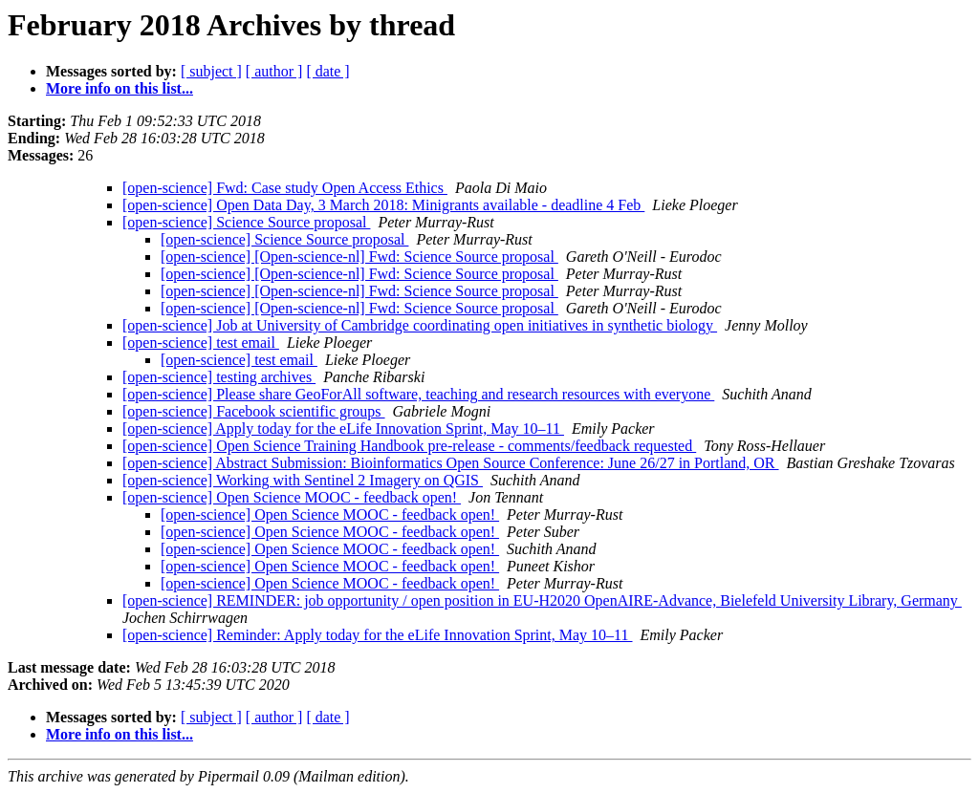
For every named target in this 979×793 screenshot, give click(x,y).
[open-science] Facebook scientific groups (253, 411)
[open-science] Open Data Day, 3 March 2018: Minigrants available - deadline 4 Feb (383, 205)
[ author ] (274, 71)
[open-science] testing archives (218, 377)
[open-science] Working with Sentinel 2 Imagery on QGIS (302, 480)
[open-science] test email (200, 342)
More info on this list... (119, 88)
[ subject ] (211, 71)
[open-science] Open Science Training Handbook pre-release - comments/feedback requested (409, 446)
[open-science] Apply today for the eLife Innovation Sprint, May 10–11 (343, 428)
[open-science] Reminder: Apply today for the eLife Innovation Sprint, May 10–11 (377, 635)
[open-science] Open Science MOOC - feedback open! (291, 497)
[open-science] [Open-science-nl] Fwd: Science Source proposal (359, 256)
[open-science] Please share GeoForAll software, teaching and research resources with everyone (418, 394)
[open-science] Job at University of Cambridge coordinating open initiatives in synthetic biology (419, 325)
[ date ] (327, 71)
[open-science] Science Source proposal (246, 222)
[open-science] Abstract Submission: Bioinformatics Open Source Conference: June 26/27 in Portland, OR (450, 463)
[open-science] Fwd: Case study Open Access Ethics (284, 188)
